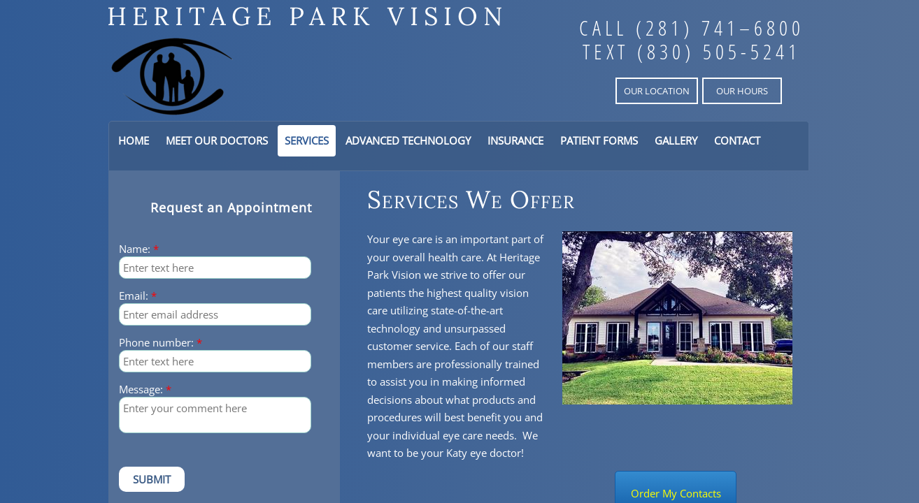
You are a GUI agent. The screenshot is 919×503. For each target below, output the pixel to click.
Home (133, 140)
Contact (737, 140)
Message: (145, 389)
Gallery (676, 140)
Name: (139, 249)
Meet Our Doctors (217, 140)
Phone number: (160, 342)
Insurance (515, 140)
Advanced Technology (408, 140)
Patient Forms (599, 140)
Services (307, 140)
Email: (138, 296)
